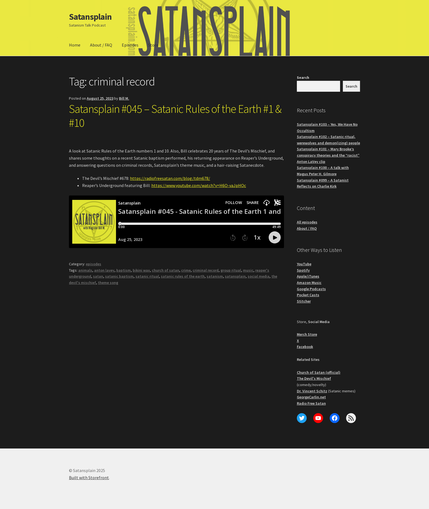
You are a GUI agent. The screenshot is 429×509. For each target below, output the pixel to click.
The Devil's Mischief (314, 378)
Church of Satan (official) (318, 372)
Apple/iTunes (308, 276)
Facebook (305, 346)
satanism (215, 276)
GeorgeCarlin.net (311, 397)
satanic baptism (119, 276)
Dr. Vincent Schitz (312, 391)
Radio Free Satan (311, 403)
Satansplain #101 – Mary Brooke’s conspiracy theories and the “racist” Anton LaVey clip (328, 155)
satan (98, 276)
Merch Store (307, 334)
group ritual (231, 270)
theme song (108, 282)
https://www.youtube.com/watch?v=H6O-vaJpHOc (198, 185)
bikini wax (141, 270)
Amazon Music (309, 282)
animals (85, 270)
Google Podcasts (311, 288)
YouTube (304, 263)
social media (258, 276)
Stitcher (304, 301)
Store (153, 45)
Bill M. (124, 98)
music (248, 270)
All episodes (307, 222)
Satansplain (90, 16)
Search (303, 77)
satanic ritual (147, 276)
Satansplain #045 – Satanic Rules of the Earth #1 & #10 (175, 116)
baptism (123, 270)
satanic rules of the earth (183, 276)
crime (186, 270)
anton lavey (104, 270)
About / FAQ (101, 45)
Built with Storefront (89, 477)
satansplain (235, 276)
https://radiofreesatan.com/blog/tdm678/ (170, 178)
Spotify (303, 270)
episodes (93, 263)
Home (74, 45)
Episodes (130, 45)
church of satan (165, 270)
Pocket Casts (308, 294)
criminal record (206, 270)
